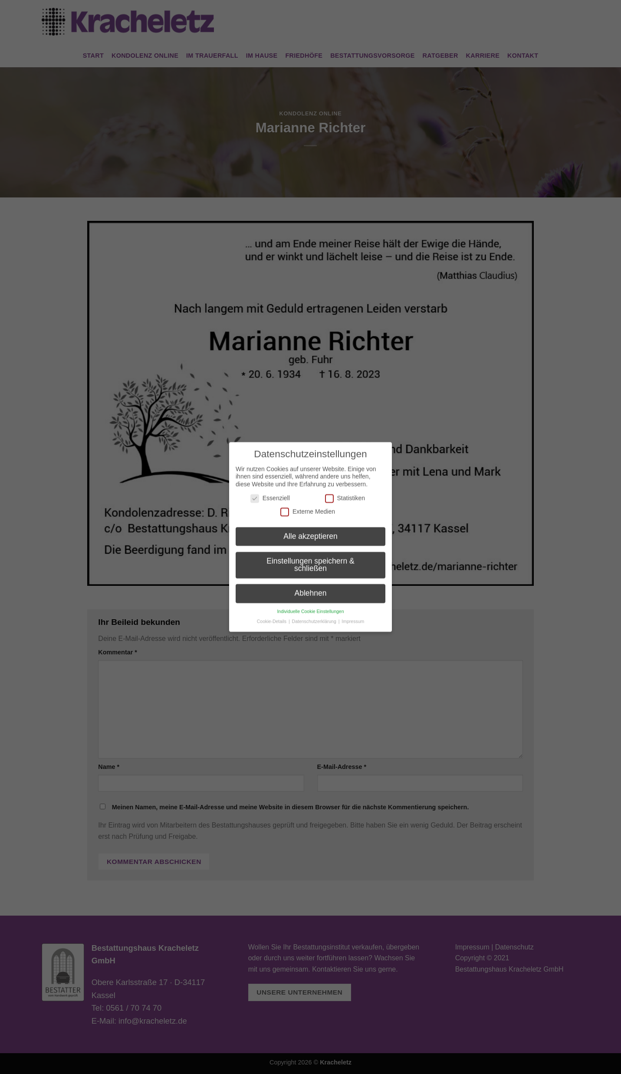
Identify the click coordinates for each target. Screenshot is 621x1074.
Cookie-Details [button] (272, 613)
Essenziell (270, 490)
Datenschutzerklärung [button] (315, 613)
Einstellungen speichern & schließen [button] (310, 557)
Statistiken (345, 490)
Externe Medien (307, 504)
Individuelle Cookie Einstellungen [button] (310, 603)
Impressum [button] (353, 613)
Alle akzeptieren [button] (310, 528)
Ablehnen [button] (311, 585)
